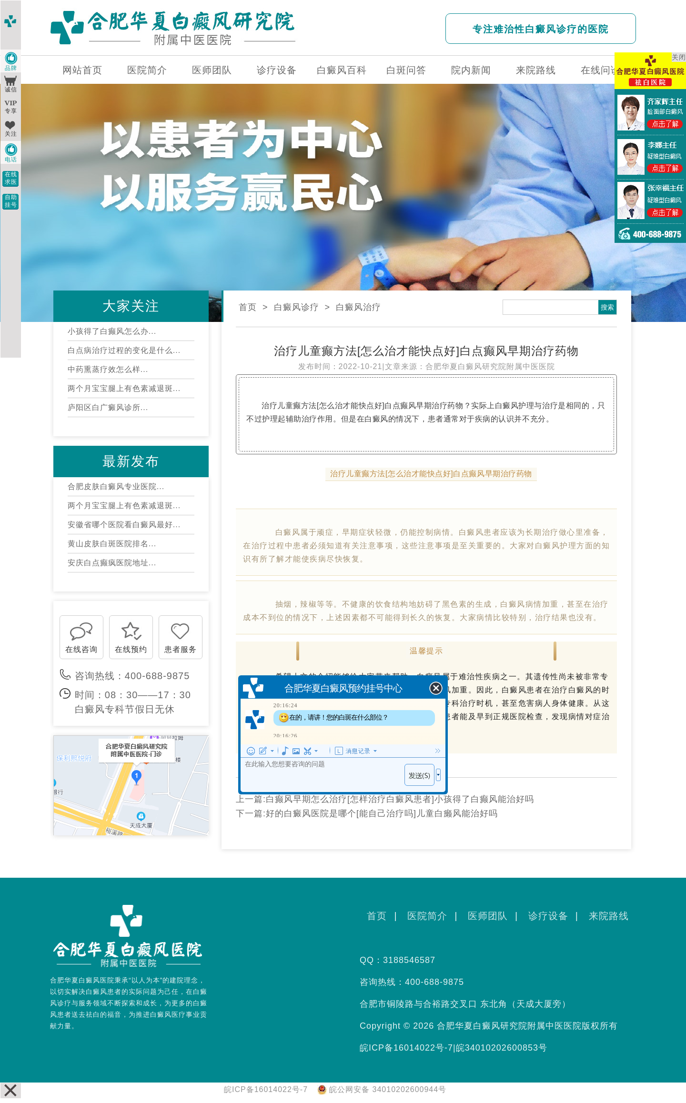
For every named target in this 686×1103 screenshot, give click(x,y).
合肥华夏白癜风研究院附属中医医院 (490, 366)
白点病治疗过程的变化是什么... (124, 350)
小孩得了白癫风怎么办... (112, 331)
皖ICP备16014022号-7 (406, 1048)
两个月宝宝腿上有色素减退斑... (124, 388)
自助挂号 (11, 201)
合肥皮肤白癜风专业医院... (116, 486)
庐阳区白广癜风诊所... (108, 407)
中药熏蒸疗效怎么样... (108, 369)
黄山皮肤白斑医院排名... (112, 544)
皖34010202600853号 (501, 1048)
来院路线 (536, 70)
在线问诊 (601, 70)
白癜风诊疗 (296, 307)
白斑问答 (406, 70)
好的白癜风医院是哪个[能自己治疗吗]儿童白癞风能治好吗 (382, 813)
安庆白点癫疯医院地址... (112, 563)
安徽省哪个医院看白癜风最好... (124, 525)
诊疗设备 (277, 70)
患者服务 (180, 649)
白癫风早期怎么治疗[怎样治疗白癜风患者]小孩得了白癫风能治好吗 (400, 799)
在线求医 (11, 178)
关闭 (679, 57)
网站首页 (82, 70)
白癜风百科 (342, 70)
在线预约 (131, 649)
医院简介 (147, 70)
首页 (248, 307)
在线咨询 (81, 649)
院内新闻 (471, 70)
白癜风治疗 (358, 307)
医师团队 (212, 70)
